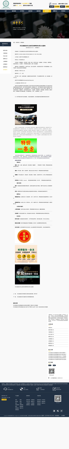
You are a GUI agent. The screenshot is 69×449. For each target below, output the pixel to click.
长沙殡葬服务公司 (23, 383)
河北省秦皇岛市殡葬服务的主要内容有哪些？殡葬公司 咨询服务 (25, 305)
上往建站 (63, 415)
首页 (14, 42)
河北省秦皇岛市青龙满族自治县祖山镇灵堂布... (57, 357)
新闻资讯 (17, 42)
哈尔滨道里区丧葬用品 (46, 383)
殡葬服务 (5, 69)
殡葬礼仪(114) (51, 336)
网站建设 (28, 384)
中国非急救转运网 (23, 384)
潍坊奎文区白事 (60, 383)
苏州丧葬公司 (11, 383)
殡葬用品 (5, 66)
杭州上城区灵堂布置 (5, 384)
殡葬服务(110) (51, 345)
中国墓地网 (18, 384)
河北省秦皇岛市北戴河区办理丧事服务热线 (25, 296)
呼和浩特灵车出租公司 (38, 383)
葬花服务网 (46, 384)
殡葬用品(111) (51, 343)
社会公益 (5, 55)
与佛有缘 (5, 53)
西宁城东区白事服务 (53, 383)
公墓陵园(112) (51, 338)
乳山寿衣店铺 (65, 383)
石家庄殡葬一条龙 (17, 383)
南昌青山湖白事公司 (30, 383)
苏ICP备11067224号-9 (49, 415)
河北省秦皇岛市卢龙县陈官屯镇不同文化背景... (57, 359)
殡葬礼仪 (5, 58)
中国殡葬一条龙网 (33, 384)
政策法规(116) (51, 329)
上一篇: (14, 293)
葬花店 (42, 384)
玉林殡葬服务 (50, 384)
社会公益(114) (51, 334)
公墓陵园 (5, 61)
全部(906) (50, 327)
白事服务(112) (51, 341)
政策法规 (5, 50)
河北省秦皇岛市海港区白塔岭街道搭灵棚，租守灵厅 (27, 293)
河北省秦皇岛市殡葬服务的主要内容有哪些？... (57, 352)
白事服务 (5, 64)
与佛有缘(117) (51, 332)
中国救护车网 (39, 384)
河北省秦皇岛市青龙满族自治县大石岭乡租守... (57, 354)
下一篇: (14, 296)
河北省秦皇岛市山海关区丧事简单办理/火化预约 (24, 286)
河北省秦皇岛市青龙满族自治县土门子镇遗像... (57, 356)
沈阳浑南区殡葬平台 (12, 384)
